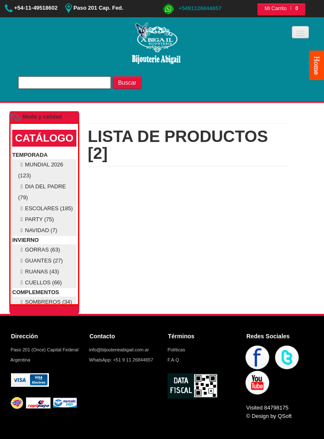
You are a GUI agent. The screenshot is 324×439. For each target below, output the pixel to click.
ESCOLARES (45, 208)
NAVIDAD (37, 230)
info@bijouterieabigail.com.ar (118, 349)
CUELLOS (40, 282)
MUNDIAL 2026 (40, 170)
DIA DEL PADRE (42, 192)
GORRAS (39, 249)
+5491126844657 (192, 8)
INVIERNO (25, 240)
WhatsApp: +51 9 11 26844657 (120, 359)
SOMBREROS (45, 302)
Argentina (19, 359)
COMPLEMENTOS (35, 292)
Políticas (175, 349)
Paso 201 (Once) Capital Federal (43, 349)
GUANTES (40, 260)
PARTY (36, 219)
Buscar (127, 82)
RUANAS (38, 271)
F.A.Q (172, 359)
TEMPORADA (30, 155)
